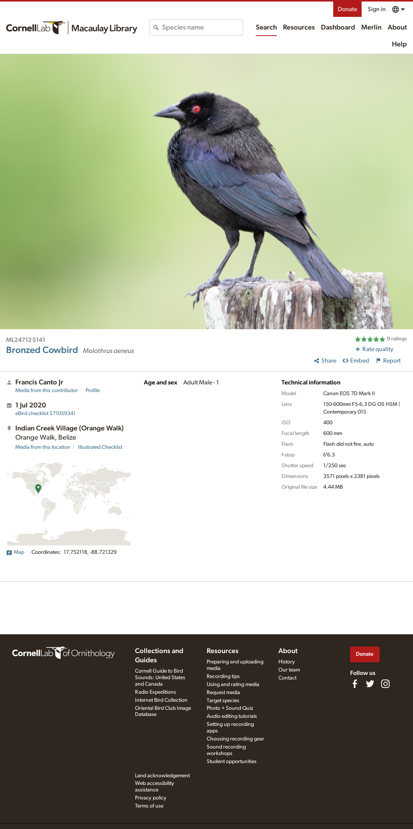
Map (15, 552)
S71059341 (45, 413)
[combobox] (202, 27)
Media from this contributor (46, 390)
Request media (223, 692)
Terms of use (149, 806)
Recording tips (223, 676)
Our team (289, 670)
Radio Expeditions (155, 692)
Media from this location (42, 447)
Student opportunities (232, 761)
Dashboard (338, 27)
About (397, 27)
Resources (299, 27)
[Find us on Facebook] (354, 683)
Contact (287, 678)
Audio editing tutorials (232, 716)
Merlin (371, 27)
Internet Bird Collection (161, 700)
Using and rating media (233, 684)
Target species (223, 700)
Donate (347, 9)
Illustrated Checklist (100, 447)
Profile (93, 390)
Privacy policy (150, 798)
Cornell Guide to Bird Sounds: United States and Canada (160, 677)
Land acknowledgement (162, 775)
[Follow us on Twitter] (370, 683)
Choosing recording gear (235, 739)
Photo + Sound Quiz (230, 708)
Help (399, 44)
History (286, 662)
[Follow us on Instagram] (385, 683)
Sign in (377, 9)
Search (266, 27)
